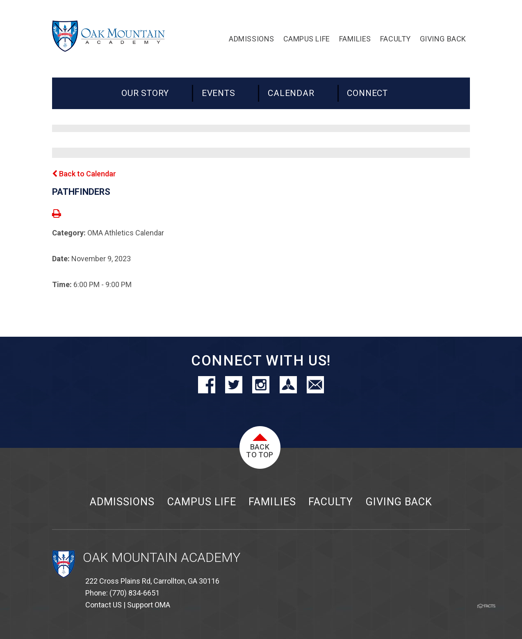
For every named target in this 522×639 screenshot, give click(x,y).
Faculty (330, 502)
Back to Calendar (84, 173)
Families (272, 502)
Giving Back (399, 502)
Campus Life (201, 502)
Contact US (103, 604)
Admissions (122, 502)
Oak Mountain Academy (161, 557)
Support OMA (148, 604)
